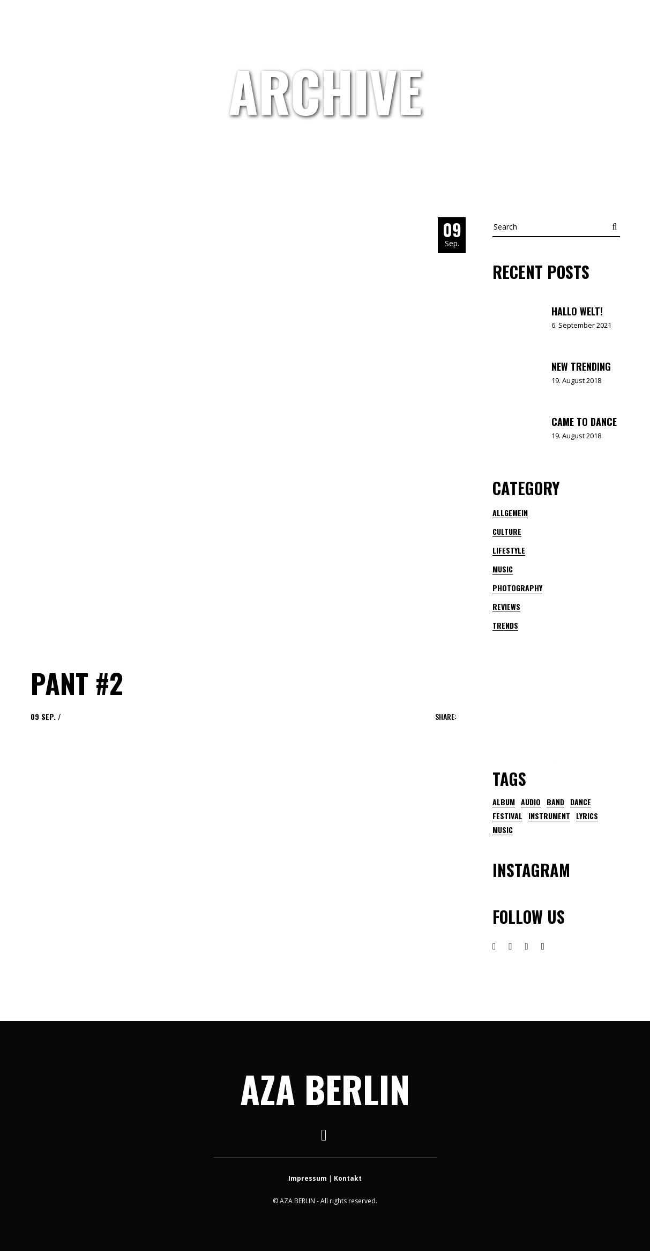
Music (502, 569)
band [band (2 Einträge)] (555, 802)
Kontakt (348, 1178)
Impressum (307, 1178)
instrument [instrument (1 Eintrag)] (549, 816)
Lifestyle (508, 550)
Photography (517, 587)
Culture (506, 531)
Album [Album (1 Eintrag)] (503, 802)
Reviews (506, 606)
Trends (505, 625)
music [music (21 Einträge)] (502, 830)
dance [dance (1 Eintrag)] (580, 802)
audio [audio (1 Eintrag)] (531, 802)
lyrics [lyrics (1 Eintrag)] (587, 816)
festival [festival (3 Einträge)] (507, 816)
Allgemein (510, 512)
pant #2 (77, 683)
